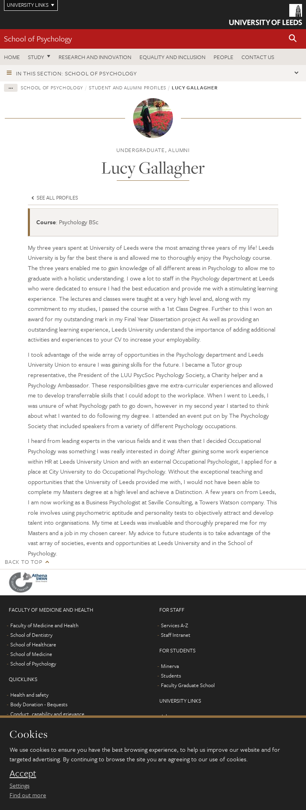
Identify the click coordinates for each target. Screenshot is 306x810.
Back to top (23, 561)
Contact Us (257, 57)
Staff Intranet (175, 635)
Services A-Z (174, 625)
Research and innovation (95, 57)
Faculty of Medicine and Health (44, 625)
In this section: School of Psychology (76, 73)
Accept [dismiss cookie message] (23, 773)
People (223, 57)
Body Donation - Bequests (38, 704)
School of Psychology (38, 38)
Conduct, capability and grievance (47, 714)
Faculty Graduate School (188, 685)
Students (171, 676)
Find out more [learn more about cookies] (28, 794)
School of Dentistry (31, 635)
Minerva (170, 666)
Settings (19, 785)
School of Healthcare (33, 644)
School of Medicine (31, 654)
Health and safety (29, 695)
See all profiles (54, 198)
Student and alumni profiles (127, 87)
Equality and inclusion (172, 57)
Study (36, 57)
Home (12, 57)
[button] (293, 39)
